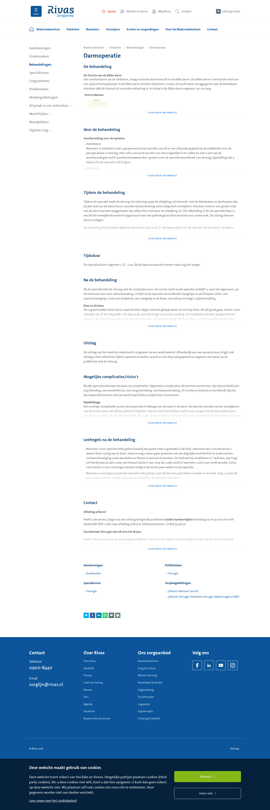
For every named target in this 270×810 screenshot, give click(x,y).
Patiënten (115, 47)
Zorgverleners (39, 81)
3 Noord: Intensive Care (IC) (183, 591)
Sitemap (234, 748)
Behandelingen (40, 64)
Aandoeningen (40, 48)
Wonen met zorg (147, 675)
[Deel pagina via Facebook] (92, 615)
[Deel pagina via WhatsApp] (105, 615)
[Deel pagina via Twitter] (86, 615)
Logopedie (144, 704)
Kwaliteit (89, 668)
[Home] (60, 11)
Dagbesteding (146, 689)
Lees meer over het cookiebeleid (53, 800)
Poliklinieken (38, 89)
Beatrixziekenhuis (94, 47)
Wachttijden (40, 113)
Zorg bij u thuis (147, 668)
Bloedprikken (39, 122)
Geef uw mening (93, 682)
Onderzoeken (39, 56)
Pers (86, 697)
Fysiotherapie (146, 697)
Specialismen (39, 72)
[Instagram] (232, 665)
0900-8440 (40, 668)
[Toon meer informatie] (162, 105)
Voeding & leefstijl (149, 718)
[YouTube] (221, 665)
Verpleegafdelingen (43, 97)
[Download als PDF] (117, 615)
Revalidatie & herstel (150, 682)
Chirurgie (173, 573)
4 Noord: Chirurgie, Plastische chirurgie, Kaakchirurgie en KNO (203, 596)
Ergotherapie (145, 711)
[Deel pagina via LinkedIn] (99, 615)
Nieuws (88, 689)
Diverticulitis (93, 573)
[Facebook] (197, 665)
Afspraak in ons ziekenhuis (51, 105)
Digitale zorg (40, 130)
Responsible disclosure (97, 718)
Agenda (88, 704)
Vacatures (89, 711)
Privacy (88, 675)
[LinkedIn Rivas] (209, 665)
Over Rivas (90, 661)
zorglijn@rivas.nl (46, 684)
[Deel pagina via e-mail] (111, 615)
